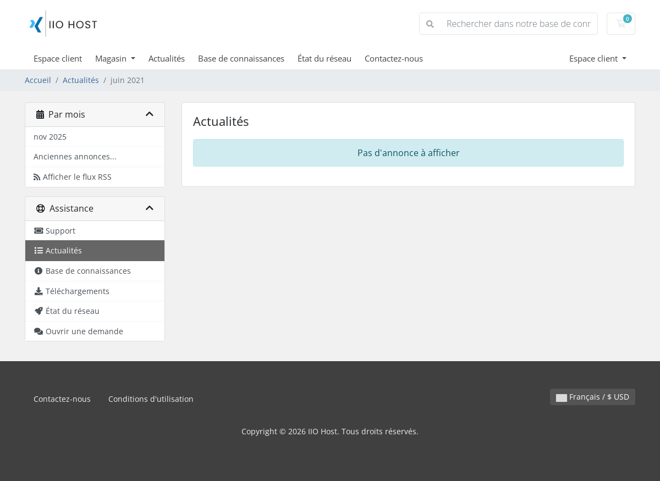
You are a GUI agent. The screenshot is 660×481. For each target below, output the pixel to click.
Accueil (38, 80)
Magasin (112, 58)
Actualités (166, 58)
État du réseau (324, 58)
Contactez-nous (394, 58)
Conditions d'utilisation (151, 399)
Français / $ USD (592, 396)
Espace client (58, 58)
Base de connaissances (241, 58)
